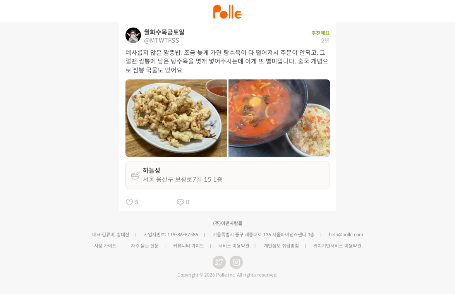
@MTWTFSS (161, 40)
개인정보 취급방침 (281, 246)
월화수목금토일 (164, 32)
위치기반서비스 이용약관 (337, 246)
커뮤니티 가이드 (188, 246)
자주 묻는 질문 (145, 246)
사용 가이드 (105, 246)
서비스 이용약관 (233, 246)
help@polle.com (346, 234)
